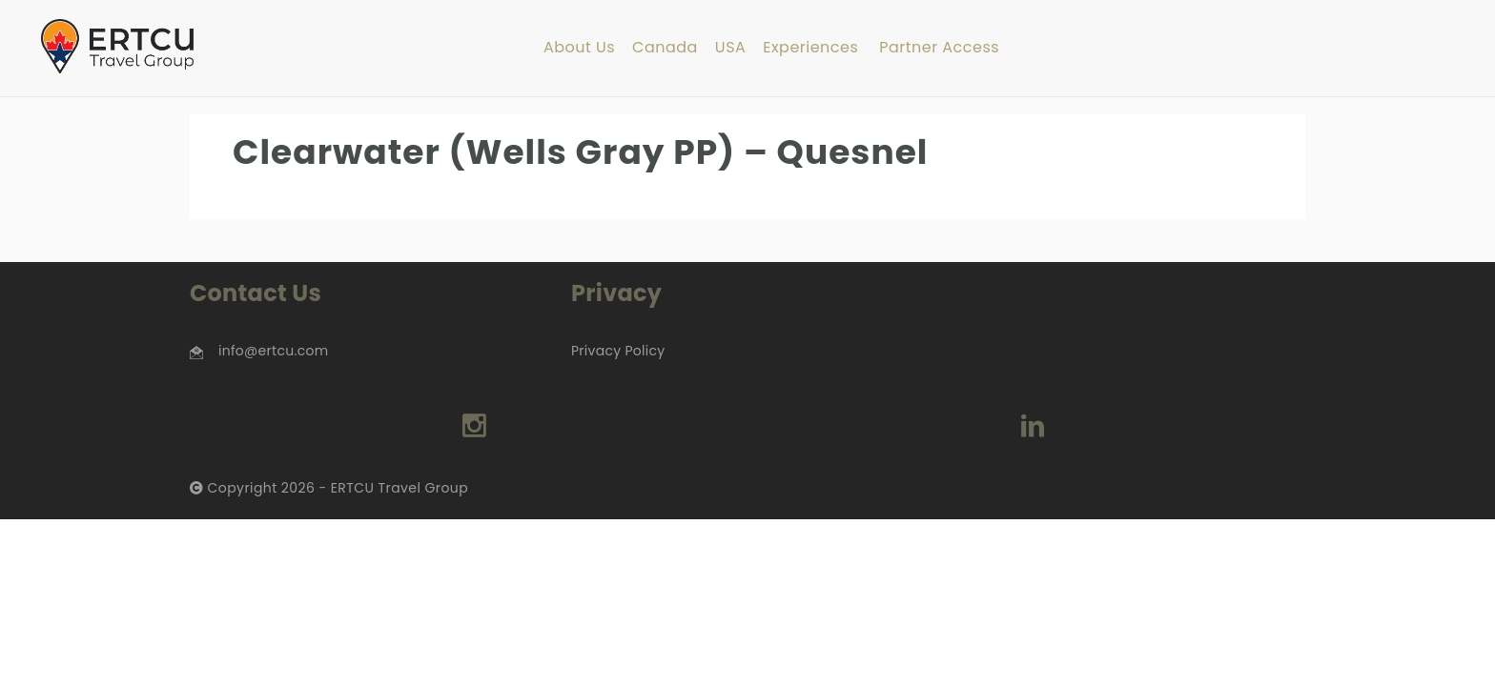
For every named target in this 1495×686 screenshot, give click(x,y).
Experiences (810, 48)
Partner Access (939, 48)
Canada (665, 48)
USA (730, 48)
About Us (579, 48)
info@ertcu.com (273, 350)
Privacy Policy (618, 350)
